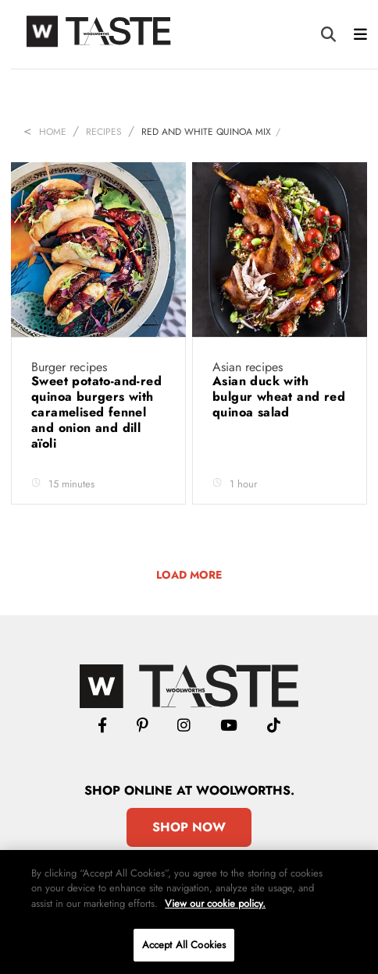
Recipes (104, 132)
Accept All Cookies (184, 944)
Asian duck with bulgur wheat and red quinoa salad (278, 396)
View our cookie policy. (215, 903)
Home (52, 132)
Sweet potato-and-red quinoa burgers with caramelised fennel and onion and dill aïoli (96, 412)
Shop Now (189, 827)
